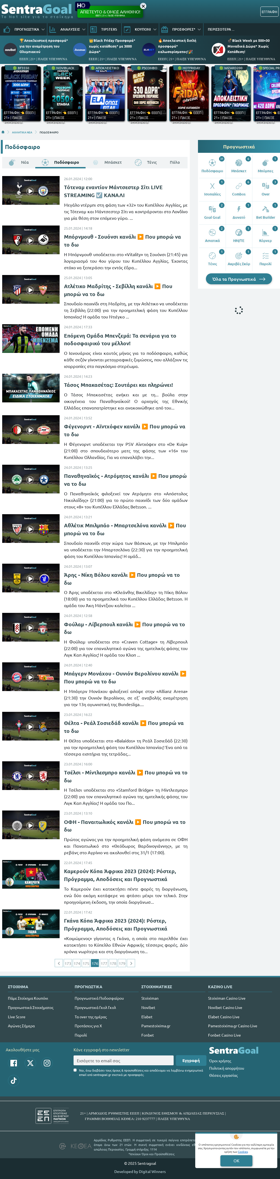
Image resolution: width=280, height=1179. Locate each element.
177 (104, 963)
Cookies (243, 1151)
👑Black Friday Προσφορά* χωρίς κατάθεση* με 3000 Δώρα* (112, 46)
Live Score (16, 1016)
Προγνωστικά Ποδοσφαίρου (99, 998)
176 (95, 963)
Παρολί (81, 1034)
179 (122, 963)
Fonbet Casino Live (224, 1034)
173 (68, 963)
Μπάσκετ (107, 162)
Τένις (146, 162)
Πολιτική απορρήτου (226, 1068)
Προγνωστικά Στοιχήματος (30, 1007)
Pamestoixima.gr (155, 1025)
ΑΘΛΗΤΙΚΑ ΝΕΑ (22, 132)
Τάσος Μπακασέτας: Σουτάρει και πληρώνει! (118, 384)
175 (86, 963)
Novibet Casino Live (225, 1007)
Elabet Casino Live (224, 1016)
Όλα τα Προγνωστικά (239, 279)
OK (236, 1160)
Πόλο (175, 162)
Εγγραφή (191, 1060)
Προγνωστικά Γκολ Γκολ (95, 1007)
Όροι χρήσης (220, 1060)
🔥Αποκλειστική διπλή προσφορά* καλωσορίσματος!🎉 (177, 46)
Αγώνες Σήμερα (21, 1025)
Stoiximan (150, 998)
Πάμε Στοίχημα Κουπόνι (28, 998)
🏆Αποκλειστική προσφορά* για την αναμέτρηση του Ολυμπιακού (43, 46)
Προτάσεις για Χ (88, 1025)
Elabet (147, 1016)
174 (77, 963)
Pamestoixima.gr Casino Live (232, 1025)
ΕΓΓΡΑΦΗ (269, 11)
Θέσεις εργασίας (223, 1075)
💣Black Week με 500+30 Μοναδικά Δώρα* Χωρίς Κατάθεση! (249, 46)
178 (113, 963)
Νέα (19, 162)
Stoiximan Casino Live (227, 998)
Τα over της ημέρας (91, 1016)
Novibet (148, 1007)
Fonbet (147, 1034)
